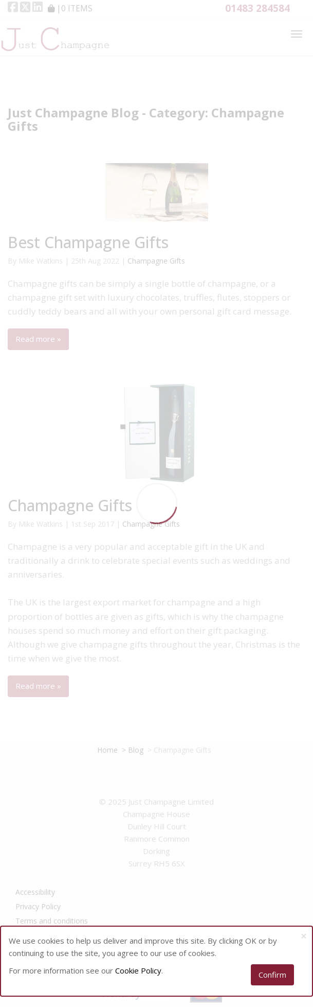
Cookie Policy (138, 970)
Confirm (272, 974)
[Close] (304, 936)
